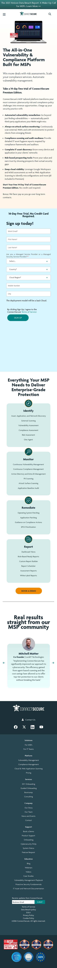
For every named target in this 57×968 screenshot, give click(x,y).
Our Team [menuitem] (29, 812)
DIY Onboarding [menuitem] (28, 784)
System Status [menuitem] (28, 848)
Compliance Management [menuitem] (28, 764)
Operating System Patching (28, 513)
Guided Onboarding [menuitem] (29, 788)
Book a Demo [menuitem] (28, 831)
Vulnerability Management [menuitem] (28, 760)
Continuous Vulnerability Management (28, 464)
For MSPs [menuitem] (28, 745)
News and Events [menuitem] (28, 816)
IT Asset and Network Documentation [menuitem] (28, 888)
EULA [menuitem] (28, 912)
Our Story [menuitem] (29, 808)
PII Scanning (28, 478)
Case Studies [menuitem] (28, 876)
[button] (51, 14)
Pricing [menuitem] (28, 773)
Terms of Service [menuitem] (28, 907)
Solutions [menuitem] (28, 740)
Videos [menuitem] (28, 872)
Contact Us (28, 720)
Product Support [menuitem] (28, 835)
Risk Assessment (28, 435)
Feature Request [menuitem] (28, 852)
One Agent (28, 439)
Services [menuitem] (28, 779)
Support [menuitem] (28, 827)
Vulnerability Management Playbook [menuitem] (28, 880)
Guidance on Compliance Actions (28, 522)
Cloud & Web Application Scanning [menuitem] (28, 768)
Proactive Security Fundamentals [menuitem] (29, 884)
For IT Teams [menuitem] (28, 749)
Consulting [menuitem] (28, 796)
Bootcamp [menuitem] (28, 792)
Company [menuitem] (28, 803)
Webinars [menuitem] (28, 868)
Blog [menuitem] (28, 863)
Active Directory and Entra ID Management (28, 474)
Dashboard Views (28, 552)
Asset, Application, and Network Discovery (28, 416)
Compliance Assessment (28, 430)
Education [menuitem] (28, 859)
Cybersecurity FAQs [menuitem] (28, 844)
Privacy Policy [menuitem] (28, 915)
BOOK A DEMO (28, 591)
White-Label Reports (28, 575)
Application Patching (28, 517)
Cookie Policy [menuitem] (28, 918)
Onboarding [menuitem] (28, 840)
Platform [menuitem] (28, 755)
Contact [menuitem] (28, 820)
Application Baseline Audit (28, 488)
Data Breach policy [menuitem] (28, 909)
